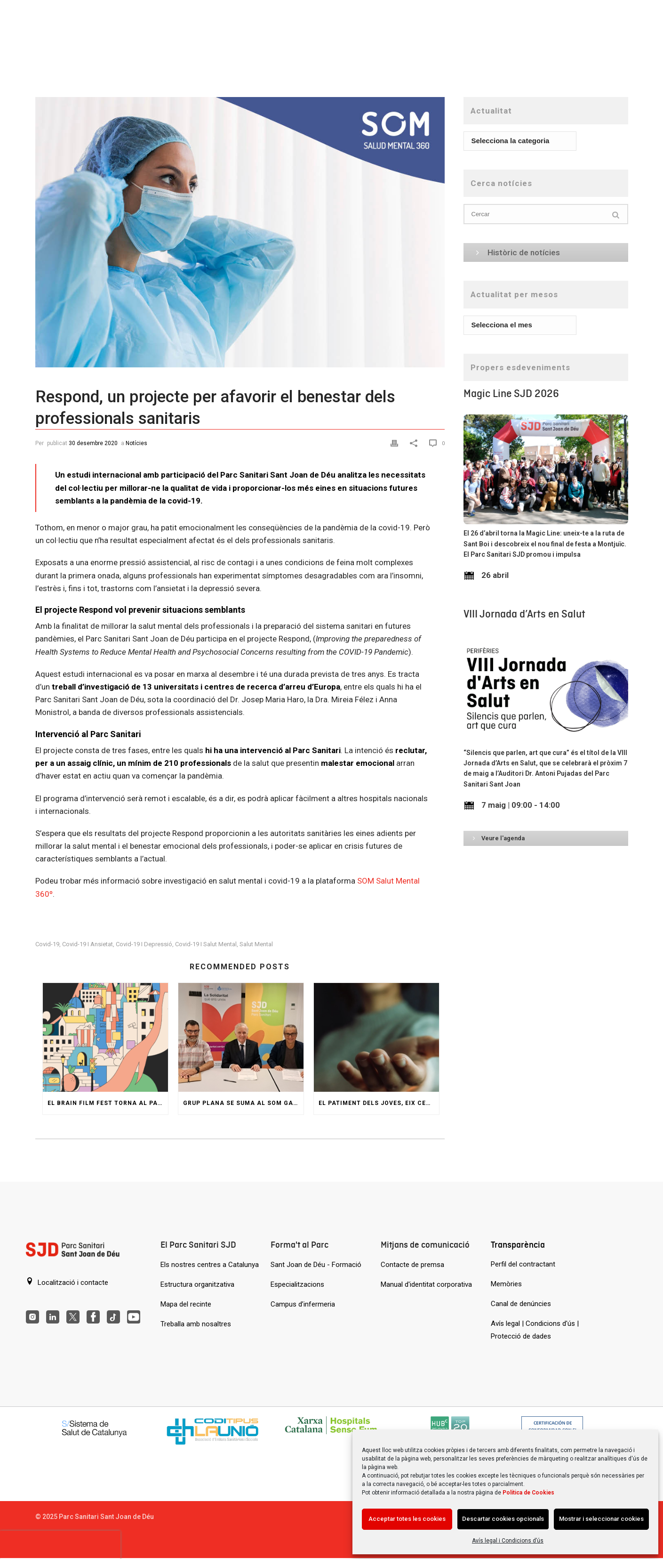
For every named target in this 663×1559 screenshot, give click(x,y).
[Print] (395, 442)
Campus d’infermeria (303, 1304)
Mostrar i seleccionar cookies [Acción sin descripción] (601, 1518)
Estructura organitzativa (197, 1284)
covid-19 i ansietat (87, 944)
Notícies (136, 443)
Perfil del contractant (523, 1264)
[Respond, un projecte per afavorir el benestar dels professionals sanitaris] (240, 232)
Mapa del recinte (185, 1304)
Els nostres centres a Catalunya (209, 1264)
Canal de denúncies (521, 1303)
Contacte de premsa (412, 1264)
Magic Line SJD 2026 (511, 393)
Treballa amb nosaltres (195, 1324)
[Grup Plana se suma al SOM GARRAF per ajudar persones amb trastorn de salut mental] (241, 1037)
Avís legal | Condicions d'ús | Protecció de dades (535, 1329)
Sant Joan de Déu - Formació (316, 1264)
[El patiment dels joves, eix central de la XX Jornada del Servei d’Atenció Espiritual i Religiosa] (376, 1037)
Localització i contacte (67, 1282)
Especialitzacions (297, 1284)
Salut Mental (256, 944)
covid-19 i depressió (144, 944)
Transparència (518, 1244)
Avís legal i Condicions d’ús (507, 1540)
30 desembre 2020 (93, 443)
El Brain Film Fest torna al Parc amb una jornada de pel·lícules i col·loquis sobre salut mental (108, 1103)
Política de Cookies (528, 1492)
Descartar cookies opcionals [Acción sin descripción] (503, 1518)
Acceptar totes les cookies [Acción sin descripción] (407, 1518)
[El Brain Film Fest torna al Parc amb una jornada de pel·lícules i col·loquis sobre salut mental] (105, 1037)
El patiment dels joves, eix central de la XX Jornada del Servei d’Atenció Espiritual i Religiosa (379, 1103)
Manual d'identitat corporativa (426, 1284)
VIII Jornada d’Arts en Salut (524, 614)
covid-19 (47, 944)
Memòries (506, 1284)
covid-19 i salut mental (206, 944)
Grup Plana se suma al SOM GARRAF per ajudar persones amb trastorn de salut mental (243, 1103)
